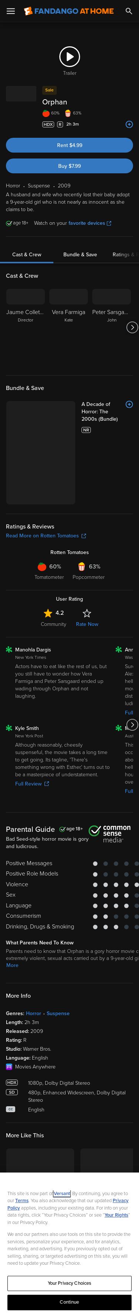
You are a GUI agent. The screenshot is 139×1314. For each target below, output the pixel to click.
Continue (69, 1302)
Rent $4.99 (69, 145)
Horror (33, 950)
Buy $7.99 (69, 166)
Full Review (32, 720)
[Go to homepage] (68, 11)
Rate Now (87, 560)
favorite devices (90, 223)
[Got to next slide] (132, 327)
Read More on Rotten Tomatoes (46, 472)
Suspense (58, 950)
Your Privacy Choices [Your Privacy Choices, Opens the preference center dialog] (70, 1283)
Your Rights (116, 1215)
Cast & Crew (26, 254)
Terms (22, 1201)
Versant (62, 1194)
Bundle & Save (80, 254)
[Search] (129, 11)
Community (53, 560)
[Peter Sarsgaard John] (111, 327)
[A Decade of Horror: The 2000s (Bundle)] (86, 408)
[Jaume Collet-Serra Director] (25, 327)
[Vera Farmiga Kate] (68, 327)
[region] (69, 1243)
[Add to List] (129, 124)
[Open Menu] (11, 11)
